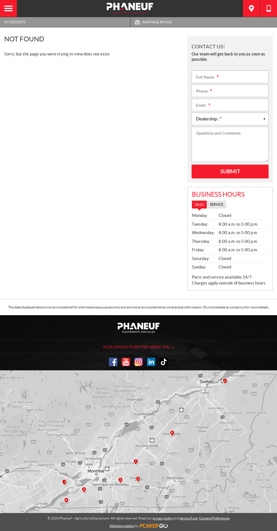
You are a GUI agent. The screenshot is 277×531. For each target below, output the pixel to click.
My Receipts (14, 22)
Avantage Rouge (157, 22)
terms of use (188, 518)
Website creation (122, 526)
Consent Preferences (214, 518)
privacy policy (163, 518)
